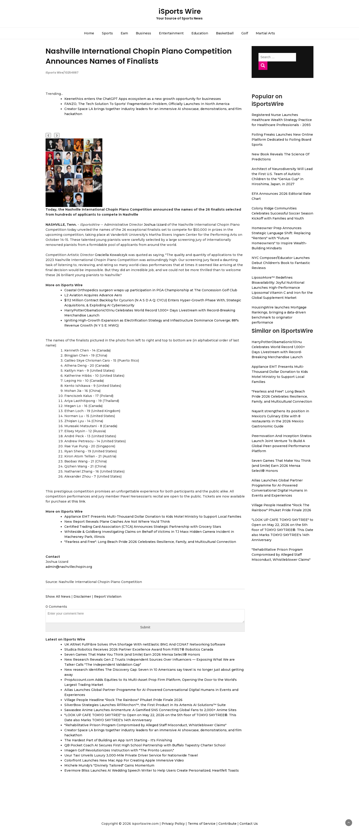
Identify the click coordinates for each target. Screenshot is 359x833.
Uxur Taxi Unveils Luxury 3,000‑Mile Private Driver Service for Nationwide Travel (131, 755)
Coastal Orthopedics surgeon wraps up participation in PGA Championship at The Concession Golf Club (150, 290)
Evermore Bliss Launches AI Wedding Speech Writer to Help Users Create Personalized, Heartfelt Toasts (151, 770)
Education (199, 33)
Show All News (58, 596)
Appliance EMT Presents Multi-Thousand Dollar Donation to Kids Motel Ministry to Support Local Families (152, 516)
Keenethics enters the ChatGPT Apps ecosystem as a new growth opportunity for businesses (142, 99)
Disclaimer (82, 596)
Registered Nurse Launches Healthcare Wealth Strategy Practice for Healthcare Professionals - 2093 (282, 120)
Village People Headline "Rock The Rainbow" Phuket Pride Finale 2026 (123, 700)
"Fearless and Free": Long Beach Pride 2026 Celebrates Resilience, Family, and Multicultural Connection (150, 542)
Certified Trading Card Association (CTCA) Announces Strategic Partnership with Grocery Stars (142, 527)
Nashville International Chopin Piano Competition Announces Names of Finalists (139, 56)
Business (143, 33)
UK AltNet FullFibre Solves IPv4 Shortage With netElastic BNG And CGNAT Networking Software (144, 644)
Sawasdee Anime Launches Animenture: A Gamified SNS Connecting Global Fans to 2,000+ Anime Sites (150, 710)
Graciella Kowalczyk (111, 255)
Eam (124, 33)
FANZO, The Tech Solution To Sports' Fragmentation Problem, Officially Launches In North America (146, 104)
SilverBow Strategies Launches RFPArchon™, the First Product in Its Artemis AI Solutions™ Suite (145, 705)
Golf (244, 33)
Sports (107, 33)
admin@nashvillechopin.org (69, 567)
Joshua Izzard (155, 225)
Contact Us (248, 824)
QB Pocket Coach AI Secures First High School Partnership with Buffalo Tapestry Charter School (144, 745)
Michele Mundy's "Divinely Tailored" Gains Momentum (109, 765)
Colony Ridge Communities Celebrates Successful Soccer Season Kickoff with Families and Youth (282, 213)
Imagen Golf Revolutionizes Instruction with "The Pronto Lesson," (119, 750)
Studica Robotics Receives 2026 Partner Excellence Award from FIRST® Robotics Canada (138, 649)
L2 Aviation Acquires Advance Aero (93, 295)
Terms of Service (201, 824)
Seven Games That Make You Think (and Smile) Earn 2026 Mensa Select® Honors (132, 654)
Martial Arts (265, 33)
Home (89, 33)
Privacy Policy (173, 824)
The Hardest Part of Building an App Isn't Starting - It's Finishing (118, 740)
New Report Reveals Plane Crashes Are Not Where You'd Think (117, 522)
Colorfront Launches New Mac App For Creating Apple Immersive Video (124, 760)
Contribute (227, 824)
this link (78, 501)
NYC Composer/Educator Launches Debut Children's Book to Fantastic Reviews (281, 263)
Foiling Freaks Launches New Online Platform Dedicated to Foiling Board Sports (282, 139)
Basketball (225, 33)
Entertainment (171, 33)
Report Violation (107, 596)
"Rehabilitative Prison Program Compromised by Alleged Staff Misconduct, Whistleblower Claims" (145, 725)
